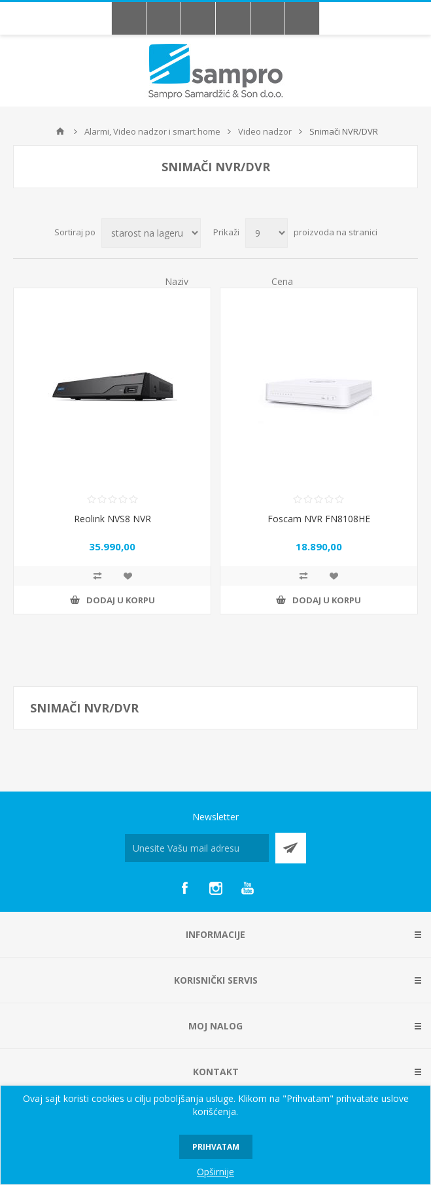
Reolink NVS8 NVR (112, 518)
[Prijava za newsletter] (197, 848)
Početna (60, 131)
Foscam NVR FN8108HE (318, 518)
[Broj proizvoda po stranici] (266, 233)
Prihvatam (215, 1146)
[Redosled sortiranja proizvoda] (151, 233)
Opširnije (215, 1171)
